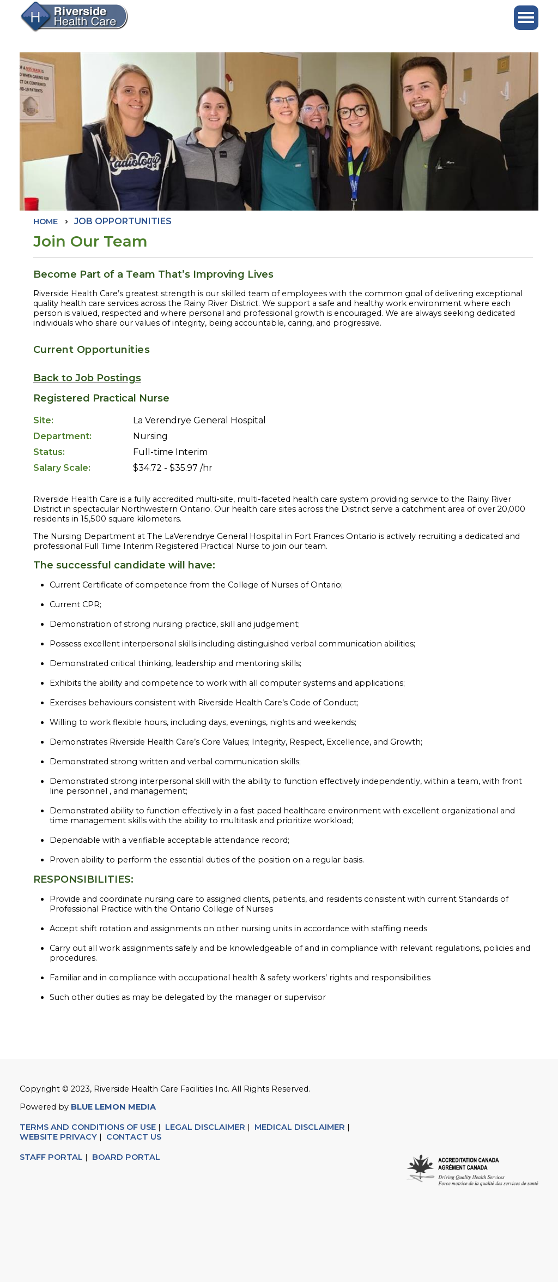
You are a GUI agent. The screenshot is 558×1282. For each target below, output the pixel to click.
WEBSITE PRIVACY (58, 1137)
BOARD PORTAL (126, 1157)
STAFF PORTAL (51, 1157)
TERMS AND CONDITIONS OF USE (88, 1127)
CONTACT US (134, 1137)
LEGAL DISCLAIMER (205, 1127)
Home (45, 221)
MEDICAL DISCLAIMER (299, 1127)
